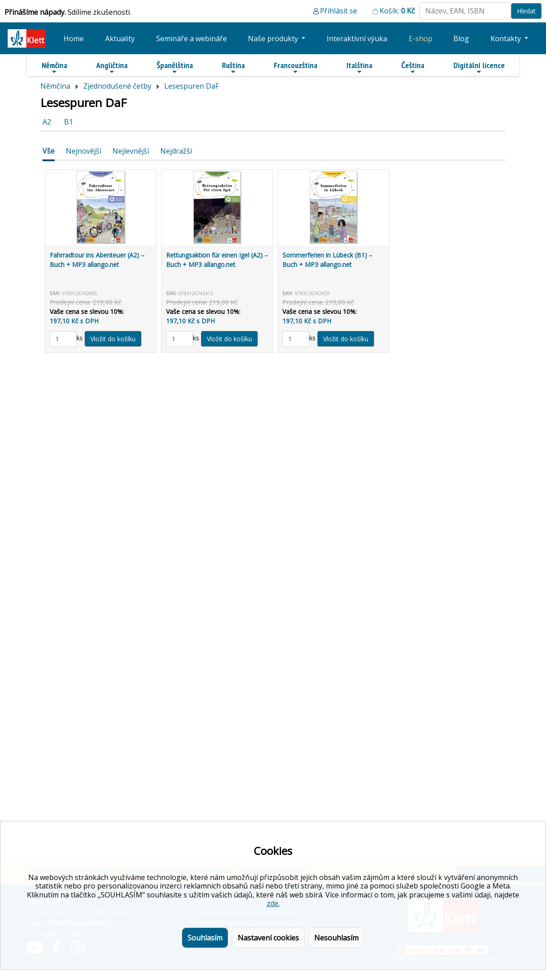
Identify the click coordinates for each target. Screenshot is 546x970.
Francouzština (295, 67)
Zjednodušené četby (117, 86)
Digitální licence (479, 67)
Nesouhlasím (336, 938)
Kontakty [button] (507, 38)
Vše (49, 151)
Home (74, 38)
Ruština (233, 67)
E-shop (420, 38)
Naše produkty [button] (274, 38)
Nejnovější (83, 151)
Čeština (412, 67)
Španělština (175, 67)
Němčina (54, 67)
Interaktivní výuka (357, 38)
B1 (68, 122)
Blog (461, 38)
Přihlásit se (338, 11)
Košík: (397, 11)
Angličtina (112, 67)
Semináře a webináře (191, 38)
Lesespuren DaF (191, 86)
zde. (273, 903)
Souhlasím (205, 938)
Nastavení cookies (268, 938)
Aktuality (120, 38)
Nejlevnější (130, 151)
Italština (359, 67)
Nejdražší (176, 151)
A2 (47, 122)
